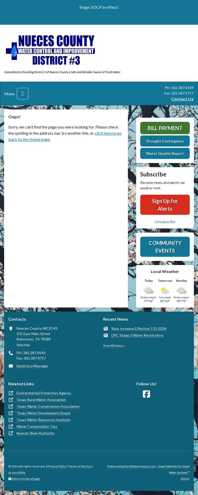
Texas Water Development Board (43, 413)
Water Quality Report (165, 153)
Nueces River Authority (35, 433)
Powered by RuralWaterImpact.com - (148, 469)
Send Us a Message (32, 366)
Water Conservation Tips (36, 426)
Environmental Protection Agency (43, 393)
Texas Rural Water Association (41, 399)
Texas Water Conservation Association (48, 406)
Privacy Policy (56, 466)
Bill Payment (165, 128)
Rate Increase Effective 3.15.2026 (138, 328)
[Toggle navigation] (22, 93)
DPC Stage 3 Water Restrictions (137, 335)
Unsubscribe (165, 221)
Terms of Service (80, 466)
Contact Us (182, 98)
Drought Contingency (165, 141)
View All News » (114, 345)
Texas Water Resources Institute (43, 419)
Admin (185, 479)
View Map (23, 345)
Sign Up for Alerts (165, 205)
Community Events (165, 247)
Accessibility (17, 472)
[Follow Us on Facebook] (146, 394)
